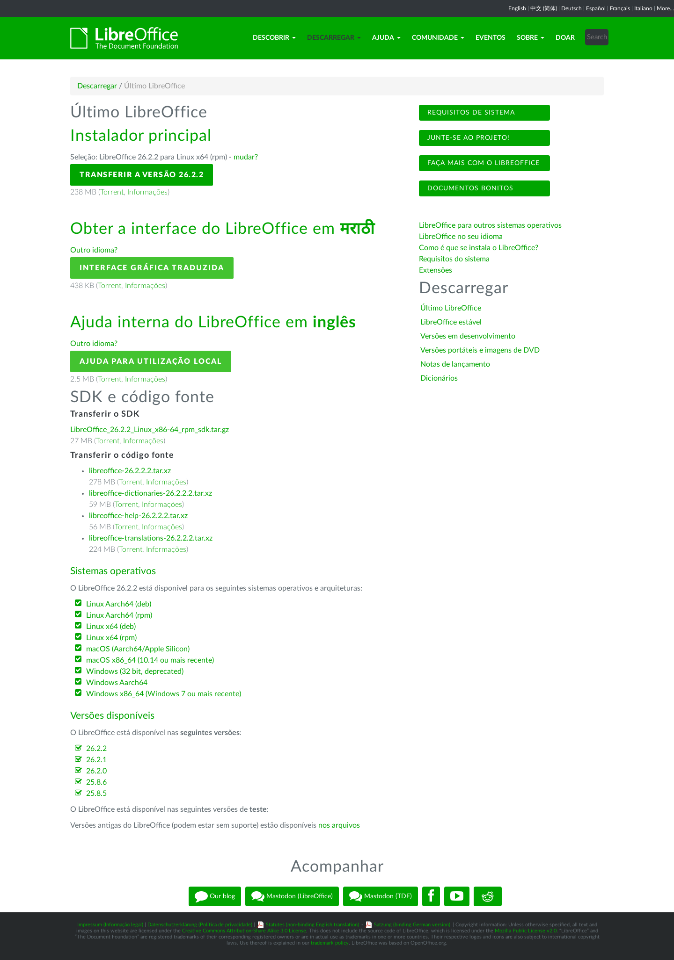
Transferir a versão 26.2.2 (142, 175)
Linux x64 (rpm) (111, 638)
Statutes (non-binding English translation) (312, 924)
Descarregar (334, 38)
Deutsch (571, 8)
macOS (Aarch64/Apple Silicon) (138, 649)
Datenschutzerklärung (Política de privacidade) (199, 924)
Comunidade (438, 38)
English (517, 8)
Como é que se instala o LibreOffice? (478, 248)
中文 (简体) (543, 8)
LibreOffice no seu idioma (461, 236)
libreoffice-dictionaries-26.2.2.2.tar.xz (150, 493)
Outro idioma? (93, 250)
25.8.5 (96, 793)
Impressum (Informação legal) (110, 924)
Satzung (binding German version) (412, 924)
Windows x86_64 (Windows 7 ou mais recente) (163, 694)
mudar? (246, 157)
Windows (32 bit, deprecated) (134, 671)
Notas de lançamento (455, 364)
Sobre (530, 38)
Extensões (435, 270)
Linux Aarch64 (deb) (118, 604)
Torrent (112, 192)
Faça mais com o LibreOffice (482, 163)
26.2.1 (96, 760)
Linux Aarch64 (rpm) (119, 615)
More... (665, 8)
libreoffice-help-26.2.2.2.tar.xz (138, 516)
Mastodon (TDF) (380, 896)
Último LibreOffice (450, 308)
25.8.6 (96, 782)
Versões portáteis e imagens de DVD (480, 350)
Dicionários (439, 378)
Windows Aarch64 (116, 682)
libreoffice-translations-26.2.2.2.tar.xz (150, 538)
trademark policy (330, 943)
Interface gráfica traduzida (152, 268)
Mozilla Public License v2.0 (526, 930)
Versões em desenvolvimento (467, 336)
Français (620, 8)
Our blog (215, 896)
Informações (147, 192)
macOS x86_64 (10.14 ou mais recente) (150, 660)
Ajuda (386, 38)
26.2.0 (96, 771)
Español (596, 8)
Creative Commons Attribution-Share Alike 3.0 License (244, 930)
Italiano (643, 8)
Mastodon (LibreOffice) (292, 896)
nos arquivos (339, 825)
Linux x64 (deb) (111, 626)
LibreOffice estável (451, 322)
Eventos (491, 38)
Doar (565, 38)
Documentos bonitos (469, 188)
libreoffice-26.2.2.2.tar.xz (130, 471)
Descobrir (274, 38)
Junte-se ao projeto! (467, 138)
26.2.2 (96, 748)
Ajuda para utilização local (151, 361)
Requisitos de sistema (470, 112)
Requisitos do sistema (455, 259)
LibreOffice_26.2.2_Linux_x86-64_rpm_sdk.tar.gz (149, 429)
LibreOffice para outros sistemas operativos (490, 225)
